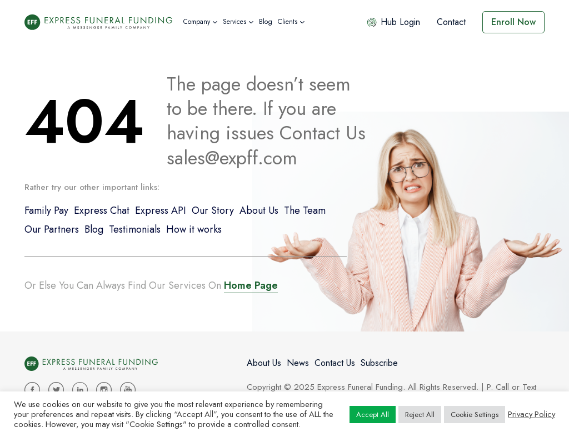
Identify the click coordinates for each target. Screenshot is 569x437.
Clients (287, 22)
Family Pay (46, 210)
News (298, 362)
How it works (194, 229)
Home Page (251, 285)
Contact (451, 22)
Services (234, 22)
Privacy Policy (531, 414)
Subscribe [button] (379, 362)
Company (196, 22)
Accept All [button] (372, 414)
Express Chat (101, 210)
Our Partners (51, 229)
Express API (160, 210)
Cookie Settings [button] (474, 414)
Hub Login (393, 22)
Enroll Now (513, 22)
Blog (265, 22)
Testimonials (135, 229)
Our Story (213, 210)
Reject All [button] (420, 414)
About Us (258, 210)
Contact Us (335, 362)
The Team (305, 210)
